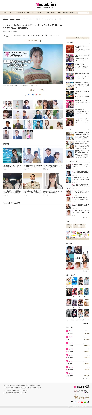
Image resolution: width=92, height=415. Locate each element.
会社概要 (4, 385)
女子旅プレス (73, 12)
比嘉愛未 (70, 375)
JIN (75, 224)
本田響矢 (70, 351)
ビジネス (38, 12)
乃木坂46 (70, 345)
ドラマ (59, 12)
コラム (28, 12)
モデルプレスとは (11, 385)
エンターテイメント (20, 12)
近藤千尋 (82, 227)
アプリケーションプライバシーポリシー (11, 387)
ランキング (53, 12)
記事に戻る (32, 90)
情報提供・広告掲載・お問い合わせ (28, 387)
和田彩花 (70, 357)
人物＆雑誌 (65, 12)
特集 (48, 12)
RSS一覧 (39, 387)
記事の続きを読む (32, 40)
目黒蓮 (70, 363)
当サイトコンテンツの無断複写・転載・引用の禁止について (15, 390)
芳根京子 (69, 224)
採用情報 (27, 385)
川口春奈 (69, 227)
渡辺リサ (70, 333)
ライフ (33, 12)
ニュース (5, 12)
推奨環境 (23, 385)
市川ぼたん (82, 224)
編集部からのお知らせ (35, 385)
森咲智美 (70, 369)
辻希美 (75, 227)
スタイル (11, 12)
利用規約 (18, 385)
